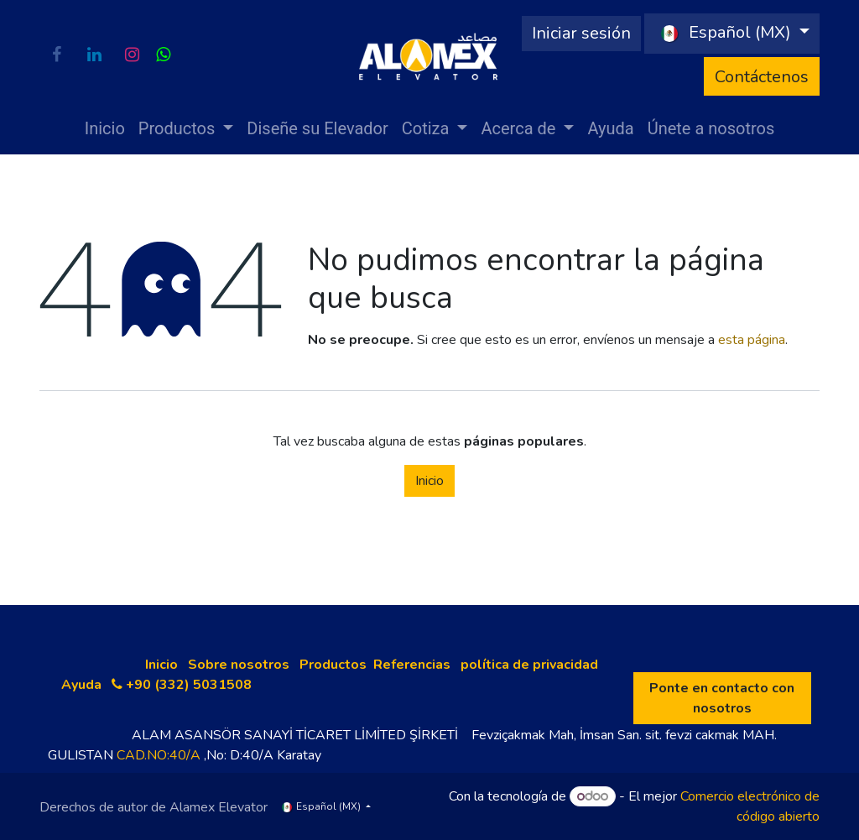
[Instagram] (131, 54)
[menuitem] (105, 128)
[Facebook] (56, 54)
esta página (751, 340)
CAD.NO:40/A (158, 755)
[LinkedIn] (94, 54)
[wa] (163, 54)
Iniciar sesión (581, 33)
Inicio (429, 481)
